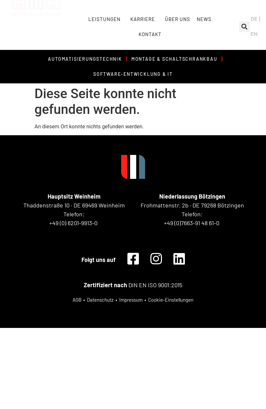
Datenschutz (100, 300)
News (204, 19)
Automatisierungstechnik (85, 59)
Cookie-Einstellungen (170, 300)
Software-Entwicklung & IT (133, 74)
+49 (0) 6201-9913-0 (73, 222)
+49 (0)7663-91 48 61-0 (191, 222)
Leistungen (106, 19)
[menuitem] (254, 19)
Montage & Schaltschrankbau (174, 59)
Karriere (144, 19)
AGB (77, 300)
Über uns (177, 19)
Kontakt (150, 34)
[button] (244, 26)
